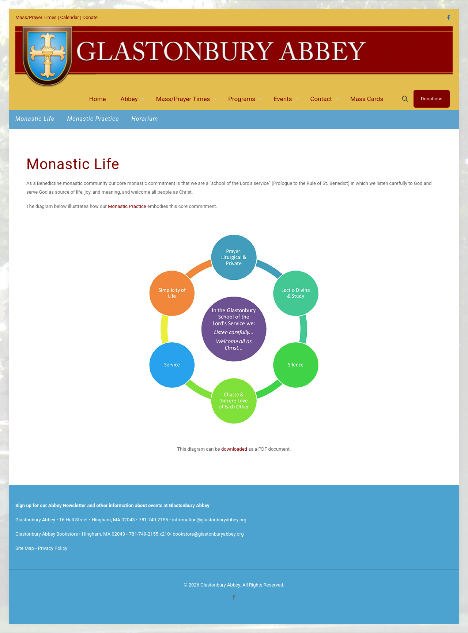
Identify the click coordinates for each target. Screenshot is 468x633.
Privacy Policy (52, 548)
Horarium (145, 118)
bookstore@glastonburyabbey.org (208, 534)
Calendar (69, 17)
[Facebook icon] (448, 17)
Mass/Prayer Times (36, 17)
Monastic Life (35, 118)
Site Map (24, 548)
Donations (431, 98)
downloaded (234, 449)
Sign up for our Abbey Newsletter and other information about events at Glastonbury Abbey (112, 505)
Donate (90, 17)
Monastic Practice (94, 118)
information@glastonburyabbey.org (209, 519)
